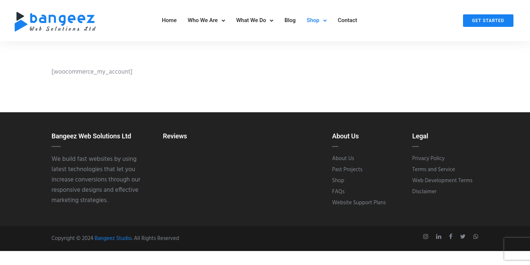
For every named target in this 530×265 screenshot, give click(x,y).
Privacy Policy (428, 161)
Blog (290, 21)
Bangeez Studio (113, 241)
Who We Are (203, 21)
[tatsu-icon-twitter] (464, 239)
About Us (343, 161)
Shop (313, 21)
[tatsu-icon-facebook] (452, 239)
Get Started (488, 22)
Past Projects (347, 172)
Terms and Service (433, 172)
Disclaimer (424, 194)
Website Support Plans (359, 205)
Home (169, 21)
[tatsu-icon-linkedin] (440, 239)
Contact (347, 21)
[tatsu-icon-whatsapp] (475, 239)
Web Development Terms (442, 183)
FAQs (338, 194)
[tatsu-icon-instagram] (427, 239)
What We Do (251, 21)
